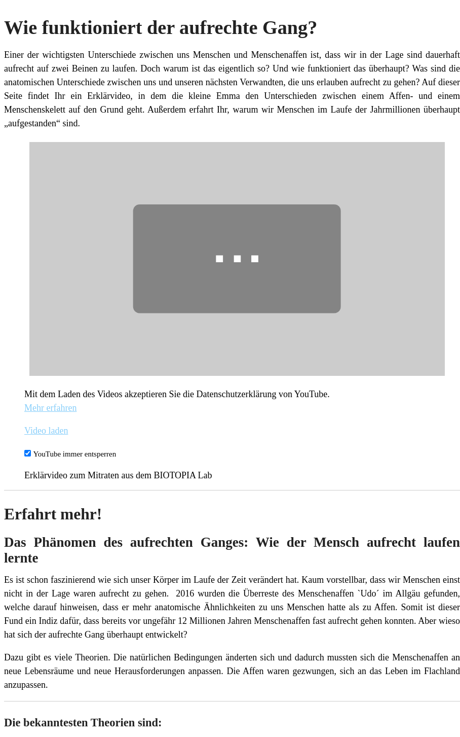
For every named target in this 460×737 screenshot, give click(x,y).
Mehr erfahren (50, 408)
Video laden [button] (46, 431)
